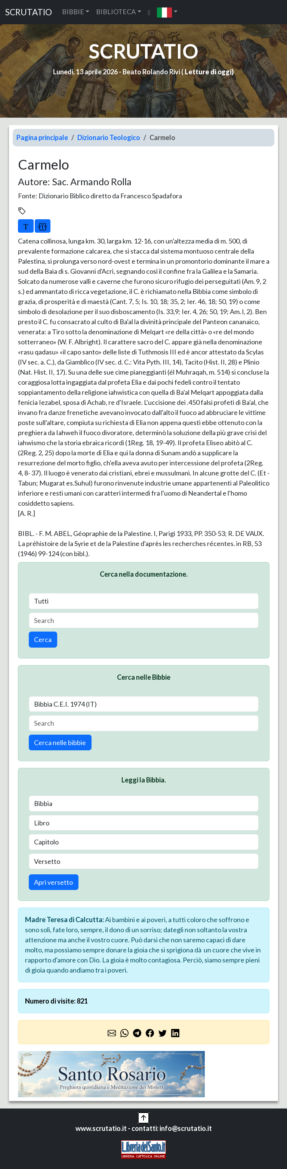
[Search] (144, 621)
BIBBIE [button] (73, 11)
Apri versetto (53, 882)
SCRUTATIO (28, 12)
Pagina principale (42, 137)
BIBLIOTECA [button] (116, 11)
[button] (167, 12)
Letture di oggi (208, 72)
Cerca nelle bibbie (60, 742)
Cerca (43, 639)
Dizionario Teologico (108, 137)
